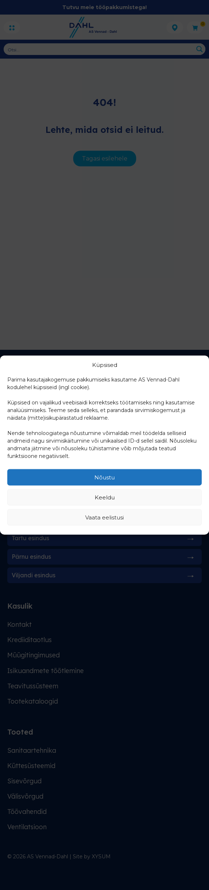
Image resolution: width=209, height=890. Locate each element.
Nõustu (104, 477)
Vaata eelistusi (104, 517)
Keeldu (105, 497)
